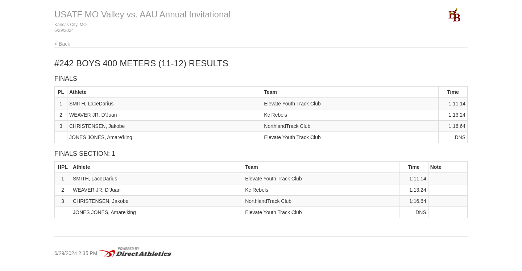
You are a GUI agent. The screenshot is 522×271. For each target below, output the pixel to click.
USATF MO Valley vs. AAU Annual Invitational (142, 14)
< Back (62, 44)
